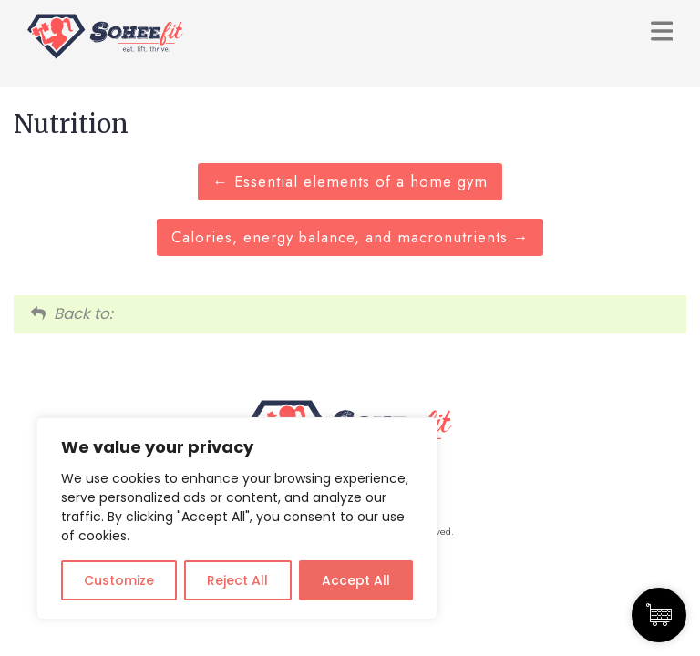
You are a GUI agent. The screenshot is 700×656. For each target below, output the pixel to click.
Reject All (237, 580)
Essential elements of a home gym (350, 181)
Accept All (356, 580)
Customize (119, 580)
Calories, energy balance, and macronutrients (350, 237)
